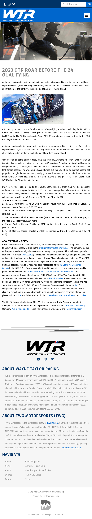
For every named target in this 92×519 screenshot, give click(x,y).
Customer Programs (35, 466)
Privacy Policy (39, 496)
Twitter (84, 295)
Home (8, 461)
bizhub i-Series (56, 278)
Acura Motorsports (20, 309)
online (18, 295)
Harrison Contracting (75, 305)
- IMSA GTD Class (33, 474)
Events (8, 474)
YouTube (63, 295)
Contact (9, 479)
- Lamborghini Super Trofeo (38, 470)
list (76, 285)
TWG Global (52, 423)
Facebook (53, 295)
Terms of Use (53, 496)
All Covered (27, 255)
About (8, 470)
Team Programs (33, 461)
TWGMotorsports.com (71, 447)
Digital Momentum (55, 514)
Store (27, 479)
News (7, 466)
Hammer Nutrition (74, 309)
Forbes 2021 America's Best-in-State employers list (49, 271)
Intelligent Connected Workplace (53, 248)
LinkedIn (72, 295)
